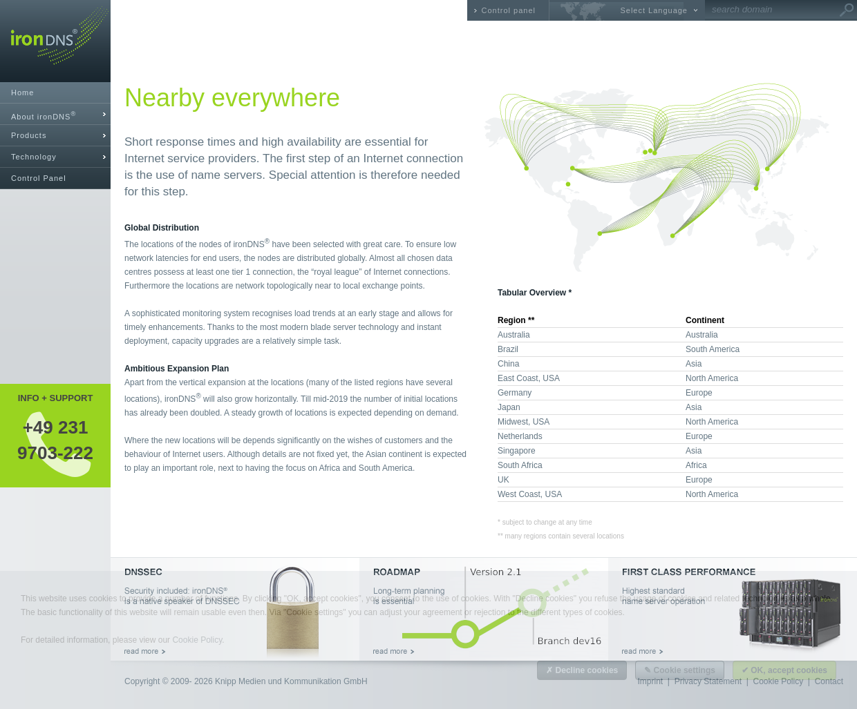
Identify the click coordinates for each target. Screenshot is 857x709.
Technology (34, 157)
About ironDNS (43, 115)
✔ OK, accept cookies (784, 670)
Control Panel (38, 178)
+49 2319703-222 (55, 440)
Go (846, 10)
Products (28, 135)
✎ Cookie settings (679, 670)
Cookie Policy (197, 640)
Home (22, 92)
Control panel (509, 10)
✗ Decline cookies (582, 670)
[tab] (55, 114)
